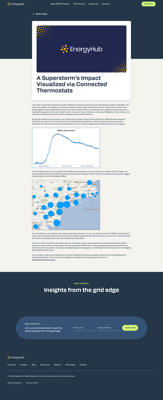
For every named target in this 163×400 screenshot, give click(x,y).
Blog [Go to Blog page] (34, 365)
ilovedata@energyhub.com (43, 260)
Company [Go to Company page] (11, 365)
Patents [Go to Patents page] (57, 365)
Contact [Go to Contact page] (83, 365)
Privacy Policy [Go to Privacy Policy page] (32, 383)
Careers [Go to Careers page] (23, 365)
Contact (148, 4)
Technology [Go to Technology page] (70, 365)
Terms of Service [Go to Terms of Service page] (14, 383)
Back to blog (39, 14)
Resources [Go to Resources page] (44, 365)
